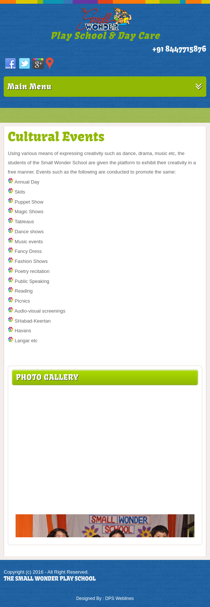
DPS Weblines (119, 598)
